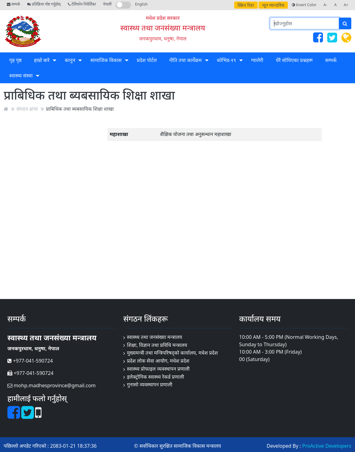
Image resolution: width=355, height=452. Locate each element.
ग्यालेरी (257, 60)
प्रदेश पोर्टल (147, 60)
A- (325, 4)
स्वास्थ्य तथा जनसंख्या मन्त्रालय (162, 28)
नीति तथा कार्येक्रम (185, 60)
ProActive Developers (326, 445)
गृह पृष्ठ (15, 60)
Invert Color (304, 4)
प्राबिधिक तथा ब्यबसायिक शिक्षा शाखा (80, 108)
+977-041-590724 (30, 360)
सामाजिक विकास (105, 60)
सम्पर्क (13, 4)
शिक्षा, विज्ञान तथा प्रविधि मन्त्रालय (157, 345)
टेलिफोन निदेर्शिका (82, 4)
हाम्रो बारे (41, 60)
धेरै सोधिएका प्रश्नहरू (294, 60)
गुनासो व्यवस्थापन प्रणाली (149, 384)
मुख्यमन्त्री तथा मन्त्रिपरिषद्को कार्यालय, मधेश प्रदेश (172, 352)
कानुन (70, 60)
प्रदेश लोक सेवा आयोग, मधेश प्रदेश (158, 360)
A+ (346, 4)
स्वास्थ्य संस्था (21, 75)
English (141, 4)
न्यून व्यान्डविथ (273, 5)
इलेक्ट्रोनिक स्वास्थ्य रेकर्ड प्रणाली (155, 376)
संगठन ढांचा (27, 108)
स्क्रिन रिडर (246, 5)
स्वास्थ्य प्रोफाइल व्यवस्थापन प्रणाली (158, 368)
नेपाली (107, 4)
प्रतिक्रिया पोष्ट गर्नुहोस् (43, 4)
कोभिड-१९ (226, 60)
